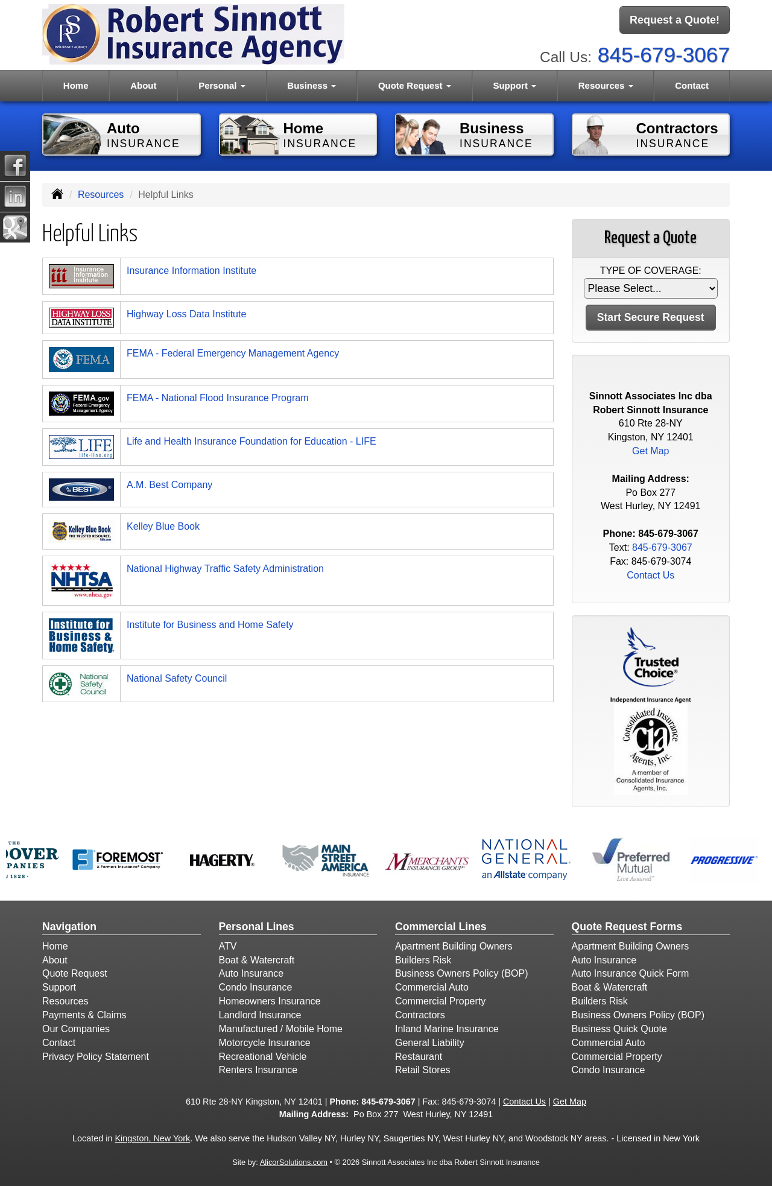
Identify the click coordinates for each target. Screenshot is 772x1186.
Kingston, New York (152, 1138)
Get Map (650, 451)
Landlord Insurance (260, 1015)
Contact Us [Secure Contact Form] (650, 575)
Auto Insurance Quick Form (630, 973)
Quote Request (74, 973)
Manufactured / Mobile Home (281, 1029)
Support (59, 987)
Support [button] (514, 85)
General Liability (429, 1043)
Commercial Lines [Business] (441, 927)
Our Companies (76, 1029)
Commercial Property (440, 1001)
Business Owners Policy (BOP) (461, 973)
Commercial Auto (432, 987)
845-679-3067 (664, 54)
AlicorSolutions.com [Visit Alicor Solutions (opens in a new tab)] (293, 1162)
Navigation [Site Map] (69, 927)
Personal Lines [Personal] (256, 927)
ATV (228, 946)
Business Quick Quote (619, 1029)
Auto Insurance (251, 973)
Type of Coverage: (650, 270)
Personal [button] (221, 85)
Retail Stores (423, 1070)
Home (76, 85)
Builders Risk (423, 960)
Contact (692, 85)
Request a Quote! (675, 20)
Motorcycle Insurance (265, 1043)
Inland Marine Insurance (447, 1029)
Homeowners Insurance (270, 1001)
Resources (101, 194)
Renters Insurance (258, 1070)
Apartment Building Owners (454, 946)
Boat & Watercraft (257, 960)
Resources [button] (605, 85)
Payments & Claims (84, 1015)
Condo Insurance (256, 987)
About (143, 85)
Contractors (420, 1015)
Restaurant (418, 1056)
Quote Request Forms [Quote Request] (627, 927)
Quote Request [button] (414, 85)
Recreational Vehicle (263, 1056)
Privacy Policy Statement (95, 1056)
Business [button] (311, 85)
